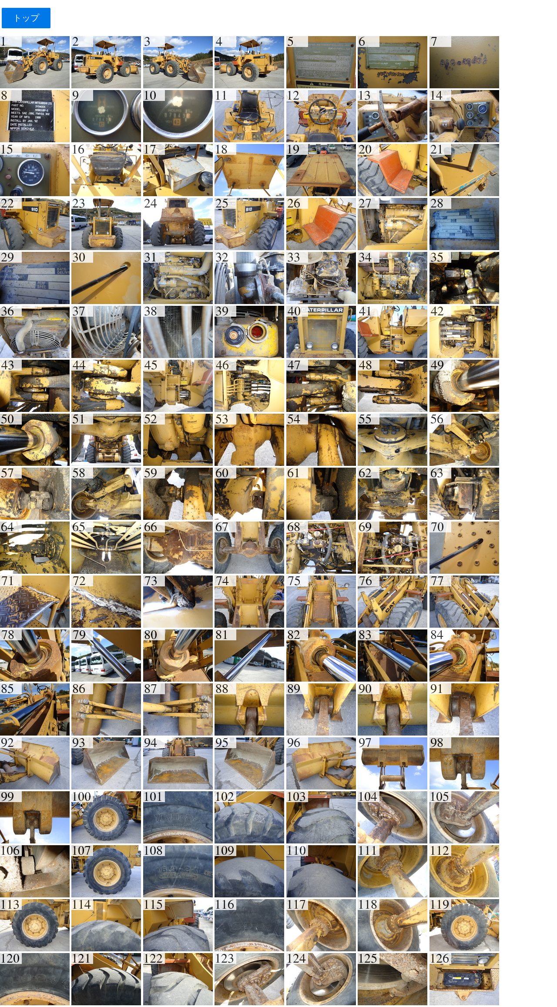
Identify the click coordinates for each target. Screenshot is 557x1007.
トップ (25, 18)
